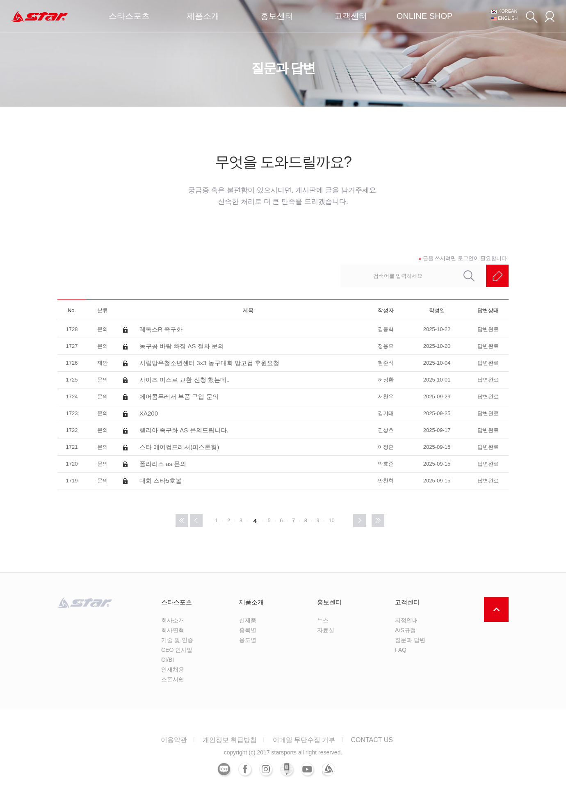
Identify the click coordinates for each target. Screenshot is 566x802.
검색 (532, 17)
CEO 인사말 (176, 650)
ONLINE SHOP (425, 16)
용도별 (247, 640)
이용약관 (174, 739)
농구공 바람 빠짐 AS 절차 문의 (181, 346)
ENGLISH (508, 18)
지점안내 (406, 620)
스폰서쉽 (172, 679)
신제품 (247, 620)
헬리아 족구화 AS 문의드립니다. (183, 430)
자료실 (325, 630)
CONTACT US (372, 739)
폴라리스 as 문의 (162, 463)
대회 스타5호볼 (160, 480)
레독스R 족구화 (161, 329)
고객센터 (350, 16)
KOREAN (507, 11)
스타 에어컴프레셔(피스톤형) (179, 446)
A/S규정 (405, 630)
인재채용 (172, 669)
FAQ (400, 650)
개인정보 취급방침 (230, 739)
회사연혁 (172, 630)
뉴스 (323, 620)
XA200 (148, 413)
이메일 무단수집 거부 (304, 739)
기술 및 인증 (177, 640)
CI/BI (167, 659)
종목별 (247, 630)
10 (331, 520)
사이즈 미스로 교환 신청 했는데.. (184, 379)
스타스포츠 (129, 16)
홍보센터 (276, 16)
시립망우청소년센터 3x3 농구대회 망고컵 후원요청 (209, 362)
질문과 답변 (410, 640)
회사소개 (172, 620)
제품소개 (203, 16)
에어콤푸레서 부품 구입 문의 (179, 396)
